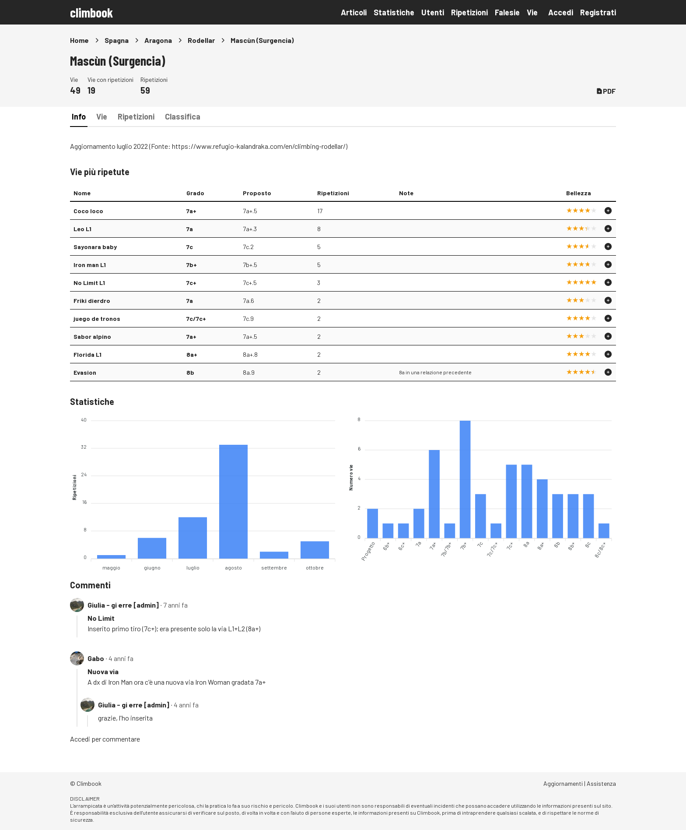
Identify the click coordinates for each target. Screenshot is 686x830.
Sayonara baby (95, 246)
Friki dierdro (92, 300)
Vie (532, 12)
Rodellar (201, 40)
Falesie (507, 12)
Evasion (85, 372)
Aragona (158, 40)
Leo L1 (82, 228)
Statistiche (394, 12)
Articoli (354, 12)
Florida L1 (88, 354)
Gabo (96, 658)
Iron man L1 (90, 264)
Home (79, 40)
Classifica (182, 116)
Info (79, 116)
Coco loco (88, 211)
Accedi (560, 12)
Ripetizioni (469, 12)
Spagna (117, 40)
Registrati (598, 12)
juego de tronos (97, 318)
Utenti (432, 12)
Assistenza (601, 783)
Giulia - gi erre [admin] (123, 605)
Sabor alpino (92, 336)
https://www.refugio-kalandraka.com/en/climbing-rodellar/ (259, 146)
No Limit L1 (89, 282)
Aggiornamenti (563, 783)
